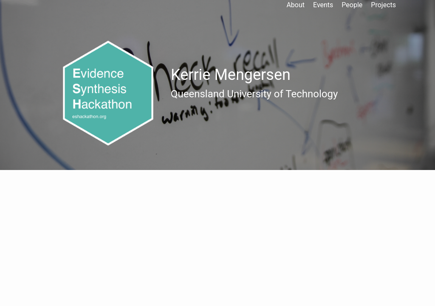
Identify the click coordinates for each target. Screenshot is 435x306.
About (295, 5)
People (352, 5)
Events (323, 5)
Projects (383, 5)
